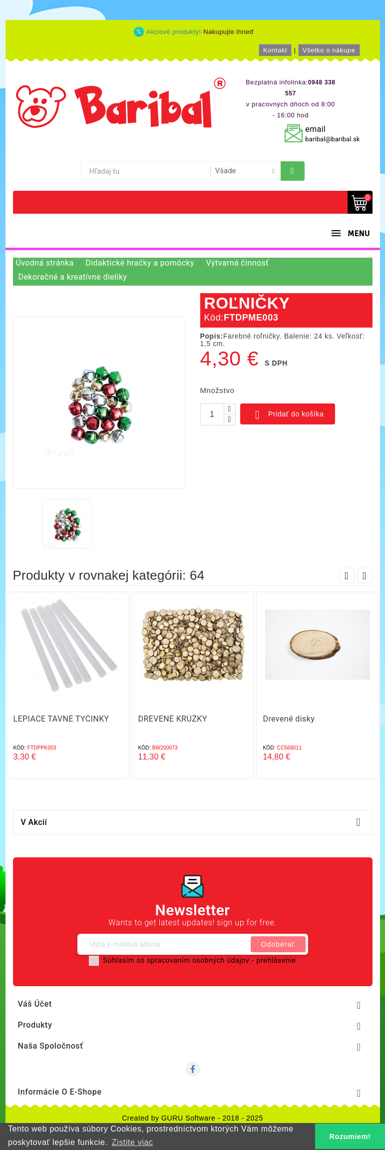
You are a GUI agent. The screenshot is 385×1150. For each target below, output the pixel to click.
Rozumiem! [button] (350, 1137)
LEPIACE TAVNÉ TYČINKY (61, 719)
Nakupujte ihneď (228, 31)
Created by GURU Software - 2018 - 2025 (192, 1118)
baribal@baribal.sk (332, 139)
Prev (347, 575)
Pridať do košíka (288, 414)
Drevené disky (289, 719)
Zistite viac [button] (132, 1142)
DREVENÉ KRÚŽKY (172, 719)
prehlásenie (276, 960)
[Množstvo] (212, 414)
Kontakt (275, 50)
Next (365, 575)
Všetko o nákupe (329, 50)
